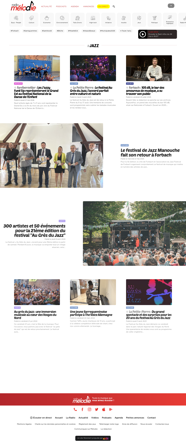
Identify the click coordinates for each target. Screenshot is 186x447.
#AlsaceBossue (89, 31)
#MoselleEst (73, 31)
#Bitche (60, 31)
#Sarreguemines (30, 31)
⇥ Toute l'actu (125, 31)
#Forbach (15, 31)
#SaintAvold (47, 31)
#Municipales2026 (107, 31)
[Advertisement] (93, 360)
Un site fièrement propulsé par (93, 438)
